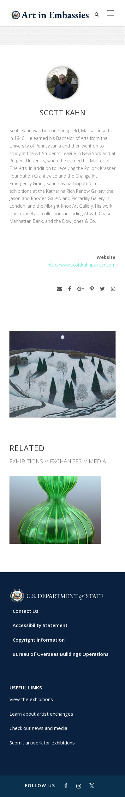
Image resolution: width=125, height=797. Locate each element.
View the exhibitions (31, 699)
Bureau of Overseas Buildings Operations (61, 654)
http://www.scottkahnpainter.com (82, 265)
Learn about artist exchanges (41, 714)
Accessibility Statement (40, 625)
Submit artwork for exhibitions (42, 742)
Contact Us (26, 611)
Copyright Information (39, 640)
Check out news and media (38, 728)
